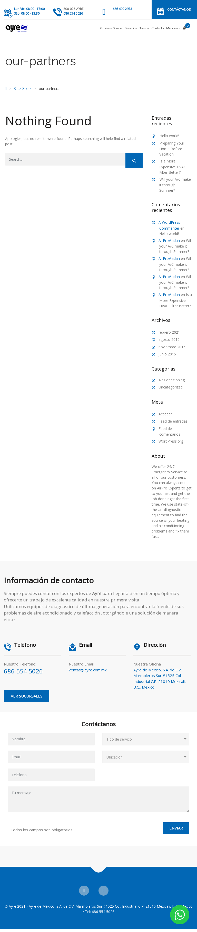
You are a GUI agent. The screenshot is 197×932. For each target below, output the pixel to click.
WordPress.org (171, 441)
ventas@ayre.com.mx (88, 669)
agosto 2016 (169, 339)
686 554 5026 (23, 671)
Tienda (144, 28)
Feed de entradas (173, 421)
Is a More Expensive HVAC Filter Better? (172, 167)
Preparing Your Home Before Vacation (171, 149)
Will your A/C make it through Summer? (175, 185)
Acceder (165, 414)
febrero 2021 (169, 332)
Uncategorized (171, 387)
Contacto (158, 28)
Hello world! (169, 135)
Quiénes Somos (111, 28)
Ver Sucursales (26, 696)
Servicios (131, 28)
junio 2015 (167, 354)
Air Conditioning (172, 379)
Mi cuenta (173, 28)
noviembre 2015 (172, 346)
